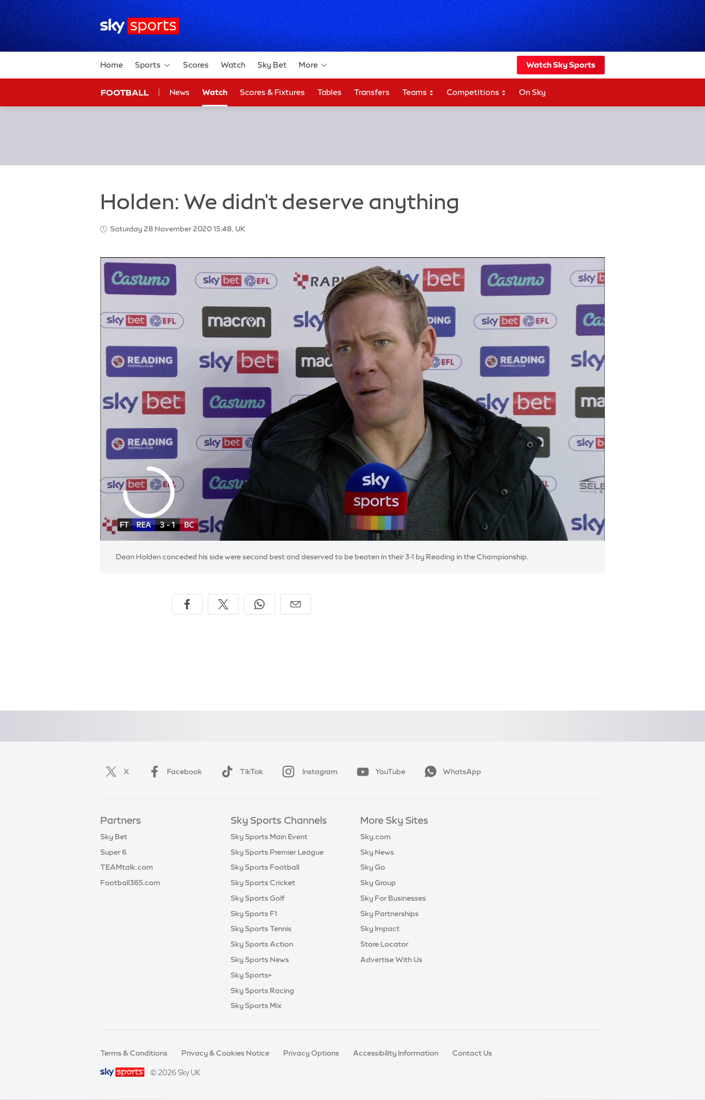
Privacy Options (311, 1053)
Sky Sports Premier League (277, 852)
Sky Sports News (260, 959)
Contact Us (472, 1053)
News (180, 92)
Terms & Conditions (133, 1053)
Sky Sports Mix (256, 1005)
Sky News (377, 852)
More (313, 65)
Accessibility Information (395, 1053)
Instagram (308, 771)
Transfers (372, 92)
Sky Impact (380, 928)
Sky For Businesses (393, 898)
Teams (418, 92)
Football (125, 92)
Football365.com (130, 882)
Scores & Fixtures (272, 92)
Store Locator (384, 944)
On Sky (532, 92)
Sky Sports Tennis (261, 928)
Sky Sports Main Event (269, 836)
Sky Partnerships (389, 913)
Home (111, 65)
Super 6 (113, 852)
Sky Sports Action (262, 944)
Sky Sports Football (265, 867)
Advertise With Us (391, 959)
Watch (233, 65)
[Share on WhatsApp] (259, 604)
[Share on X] (223, 604)
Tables (329, 92)
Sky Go (372, 867)
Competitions (477, 92)
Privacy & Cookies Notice (225, 1053)
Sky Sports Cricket (263, 882)
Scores (196, 65)
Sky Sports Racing (262, 990)
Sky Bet (272, 65)
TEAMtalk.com (126, 867)
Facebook (173, 771)
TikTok (240, 771)
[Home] (139, 26)
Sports (153, 65)
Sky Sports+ (251, 975)
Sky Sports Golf (258, 898)
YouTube (378, 771)
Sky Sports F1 (254, 913)
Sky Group (378, 882)
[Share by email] (295, 604)
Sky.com (375, 836)
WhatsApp (450, 771)
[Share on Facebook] (187, 604)
